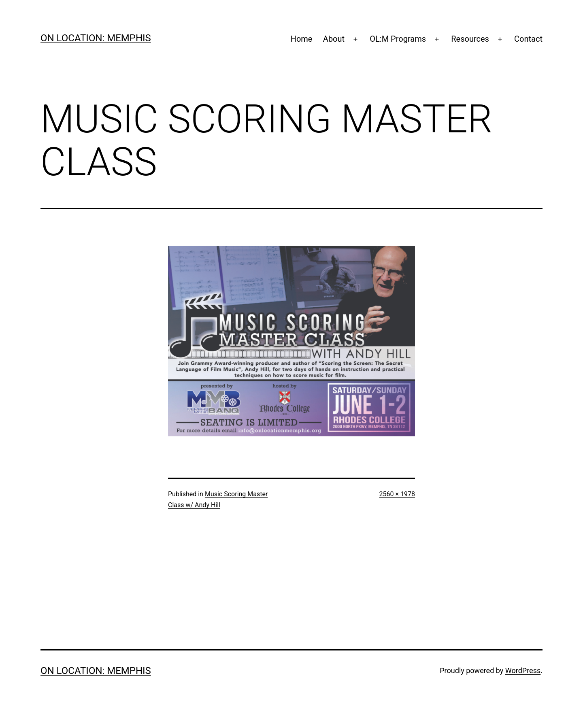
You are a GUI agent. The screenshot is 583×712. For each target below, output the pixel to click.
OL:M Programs (398, 39)
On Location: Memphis (95, 38)
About (334, 39)
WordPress (522, 670)
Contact (528, 39)
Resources (470, 39)
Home (302, 39)
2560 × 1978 (397, 494)
